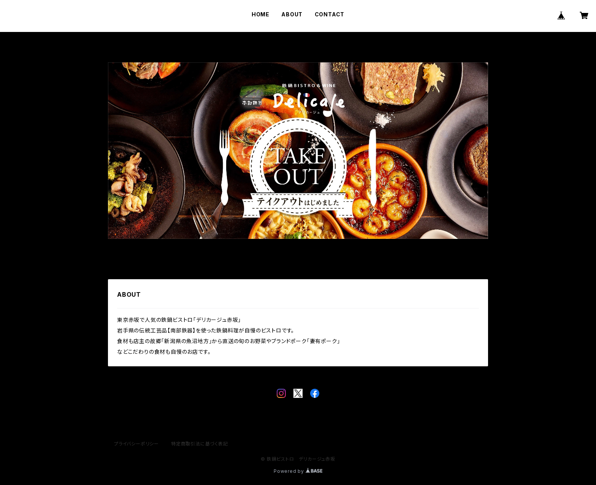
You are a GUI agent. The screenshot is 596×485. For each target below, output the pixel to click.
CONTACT (330, 14)
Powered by (298, 471)
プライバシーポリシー (136, 444)
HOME (260, 14)
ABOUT (292, 14)
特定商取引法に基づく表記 (199, 444)
